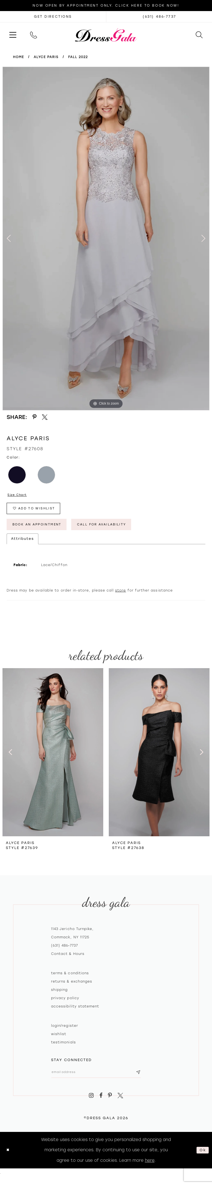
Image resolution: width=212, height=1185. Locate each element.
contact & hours (67, 960)
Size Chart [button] (19, 495)
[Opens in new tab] (53, 16)
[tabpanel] (106, 238)
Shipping (59, 996)
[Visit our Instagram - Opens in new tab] (91, 1103)
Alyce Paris (46, 57)
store (120, 596)
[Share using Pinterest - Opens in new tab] (34, 417)
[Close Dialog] (8, 1158)
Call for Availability (120, 529)
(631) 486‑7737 (64, 952)
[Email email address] (104, 1079)
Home (18, 57)
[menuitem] (12, 35)
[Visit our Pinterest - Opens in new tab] (110, 1103)
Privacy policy (65, 1004)
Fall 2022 (78, 57)
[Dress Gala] (106, 34)
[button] (12, 35)
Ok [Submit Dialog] (202, 1158)
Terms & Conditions (70, 979)
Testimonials (63, 1048)
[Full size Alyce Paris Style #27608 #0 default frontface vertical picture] (106, 238)
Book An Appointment (43, 529)
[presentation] (52, 758)
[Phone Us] (33, 35)
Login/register (64, 1032)
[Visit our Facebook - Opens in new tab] (101, 1103)
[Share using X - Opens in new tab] (45, 417)
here (150, 1168)
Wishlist (58, 1040)
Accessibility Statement (75, 1012)
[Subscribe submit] (154, 1079)
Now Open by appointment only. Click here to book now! (106, 5)
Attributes (22, 545)
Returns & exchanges (71, 987)
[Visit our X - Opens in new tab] (120, 1103)
